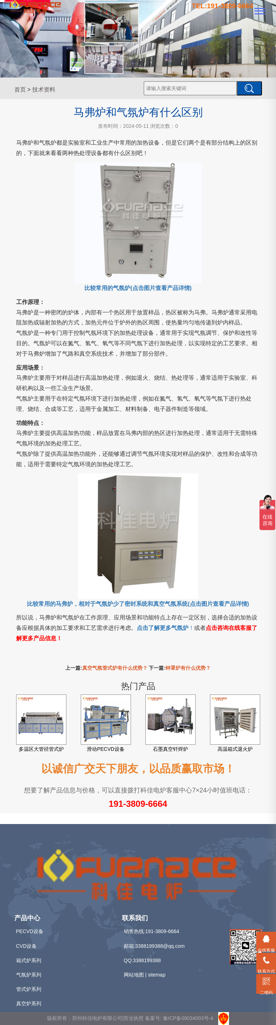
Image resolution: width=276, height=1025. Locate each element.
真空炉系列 (28, 1003)
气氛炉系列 (28, 975)
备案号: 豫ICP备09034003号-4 (179, 1018)
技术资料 (43, 89)
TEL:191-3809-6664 (222, 6)
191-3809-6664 (138, 804)
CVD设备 (26, 946)
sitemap (156, 975)
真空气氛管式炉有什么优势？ (115, 668)
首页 (20, 89)
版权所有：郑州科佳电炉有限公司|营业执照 (96, 1018)
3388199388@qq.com (159, 946)
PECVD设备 (29, 931)
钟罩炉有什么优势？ (188, 668)
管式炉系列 (28, 989)
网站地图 (134, 975)
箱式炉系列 (28, 960)
